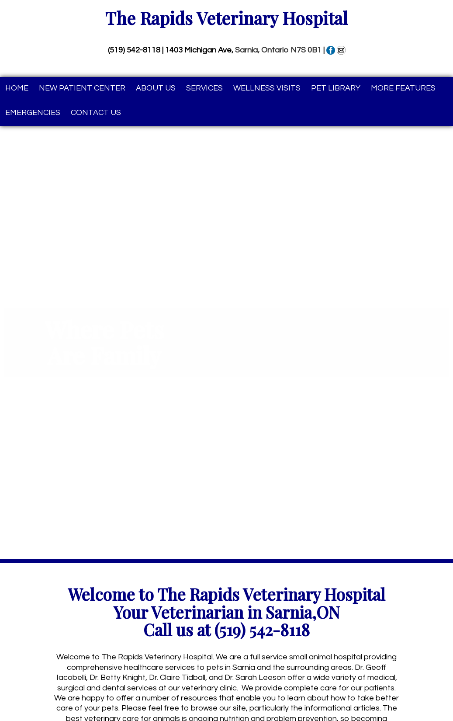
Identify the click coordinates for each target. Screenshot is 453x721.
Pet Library (335, 88)
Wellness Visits (267, 88)
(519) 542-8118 (134, 50)
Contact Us (96, 112)
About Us (156, 88)
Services (204, 88)
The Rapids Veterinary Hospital (226, 18)
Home (16, 88)
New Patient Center (82, 88)
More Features (403, 88)
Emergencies (32, 112)
